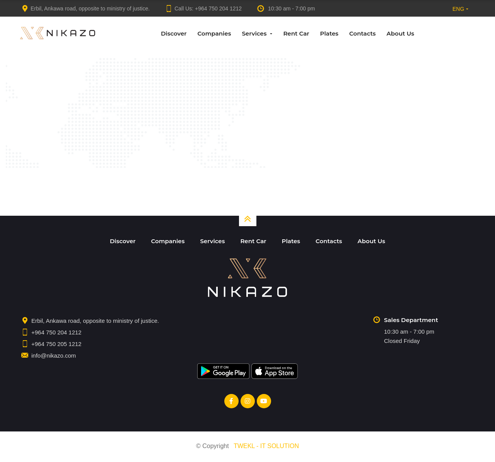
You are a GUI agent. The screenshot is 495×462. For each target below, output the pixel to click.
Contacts (362, 33)
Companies (214, 33)
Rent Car (296, 33)
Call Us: (203, 8)
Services (254, 33)
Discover (174, 33)
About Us (400, 33)
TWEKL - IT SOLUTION (266, 448)
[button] (458, 8)
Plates (329, 33)
